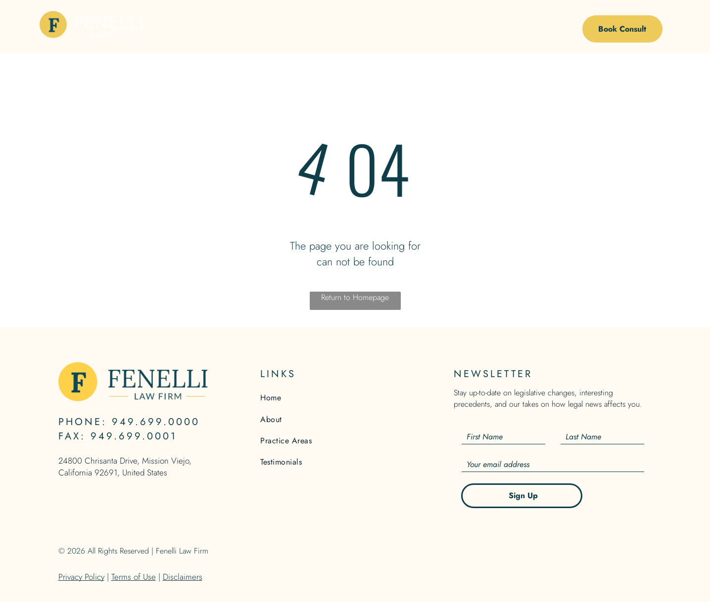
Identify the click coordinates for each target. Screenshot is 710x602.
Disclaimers (182, 577)
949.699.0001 (134, 436)
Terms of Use (133, 577)
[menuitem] (233, 32)
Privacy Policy (81, 577)
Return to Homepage (355, 297)
